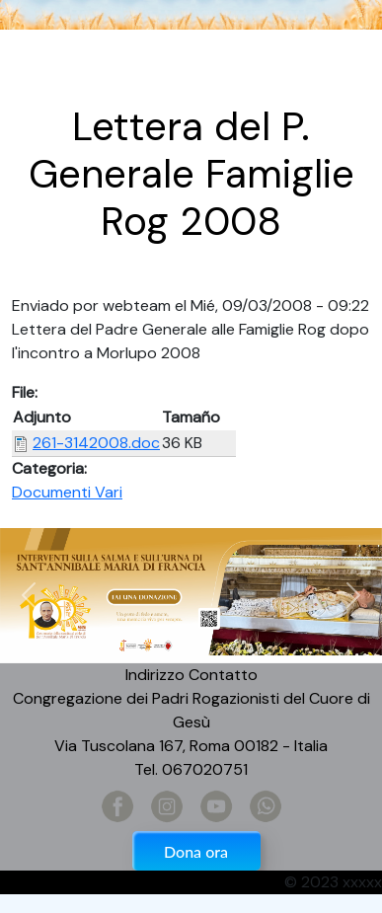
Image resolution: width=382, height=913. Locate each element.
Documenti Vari (67, 492)
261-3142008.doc (96, 442)
